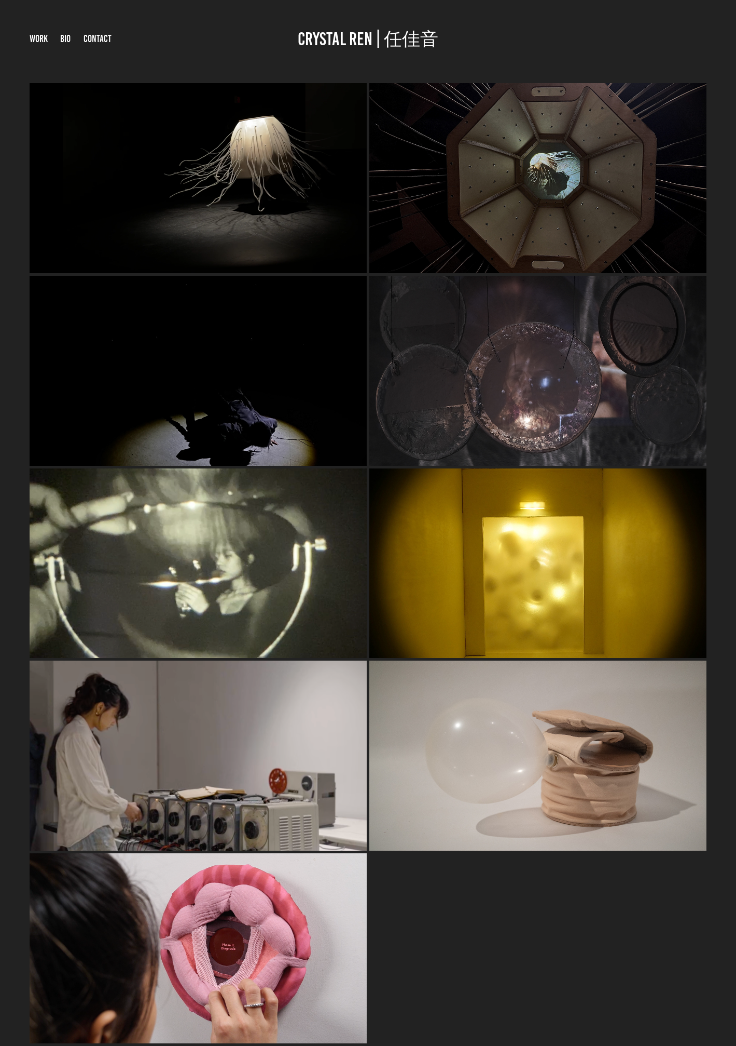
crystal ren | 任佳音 (368, 39)
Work (39, 38)
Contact (98, 38)
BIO (65, 38)
